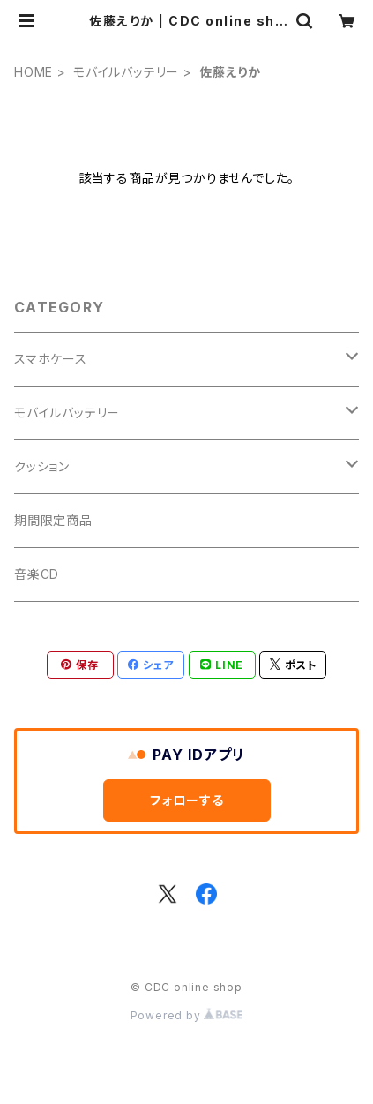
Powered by (187, 1015)
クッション (42, 466)
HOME (33, 71)
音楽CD (36, 574)
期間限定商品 (53, 520)
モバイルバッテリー (126, 71)
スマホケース (50, 358)
